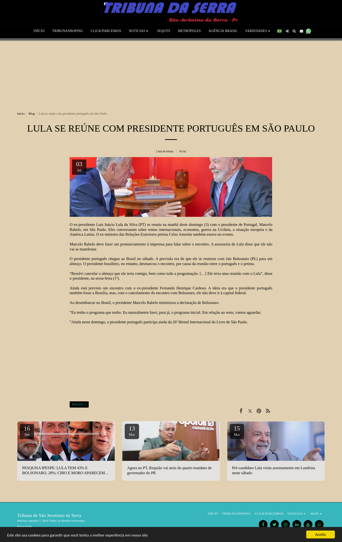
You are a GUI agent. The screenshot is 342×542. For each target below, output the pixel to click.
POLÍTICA (79, 404)
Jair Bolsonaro (237, 258)
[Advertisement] (171, 74)
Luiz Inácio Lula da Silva (116, 224)
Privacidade (24, 526)
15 (237, 430)
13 (132, 430)
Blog (32, 113)
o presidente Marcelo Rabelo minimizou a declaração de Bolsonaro (165, 302)
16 (27, 430)
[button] (139, 31)
